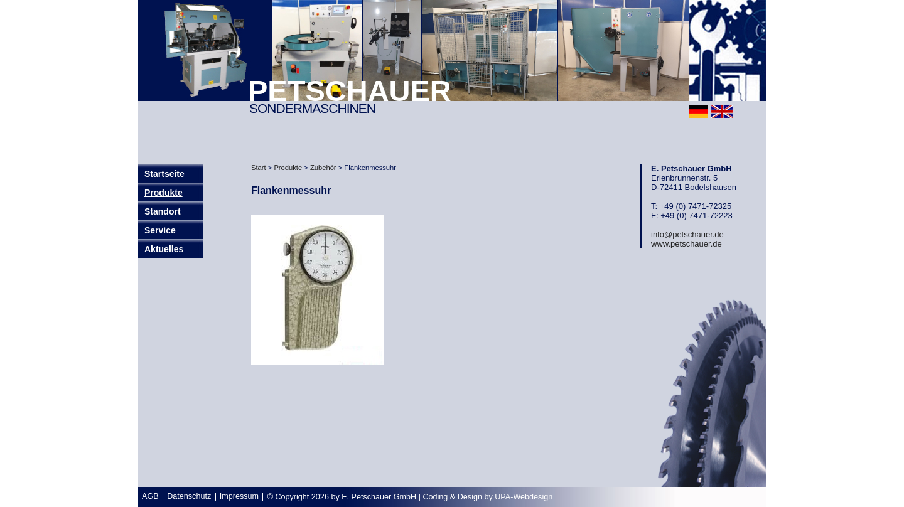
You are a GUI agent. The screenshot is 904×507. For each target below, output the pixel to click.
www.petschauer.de (686, 243)
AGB (150, 496)
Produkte (163, 193)
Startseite (164, 174)
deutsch (698, 111)
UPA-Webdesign (523, 497)
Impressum (239, 496)
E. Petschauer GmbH (379, 497)
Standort (162, 211)
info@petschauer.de (687, 234)
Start (258, 167)
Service (160, 230)
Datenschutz (189, 496)
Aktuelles (163, 249)
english (722, 111)
